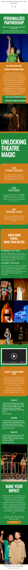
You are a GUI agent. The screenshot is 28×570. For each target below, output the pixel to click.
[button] (14, 356)
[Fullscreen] (24, 362)
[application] (14, 356)
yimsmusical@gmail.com (14, 568)
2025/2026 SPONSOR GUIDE (15, 97)
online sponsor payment (15, 101)
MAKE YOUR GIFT (14, 522)
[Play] (4, 362)
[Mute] (21, 362)
